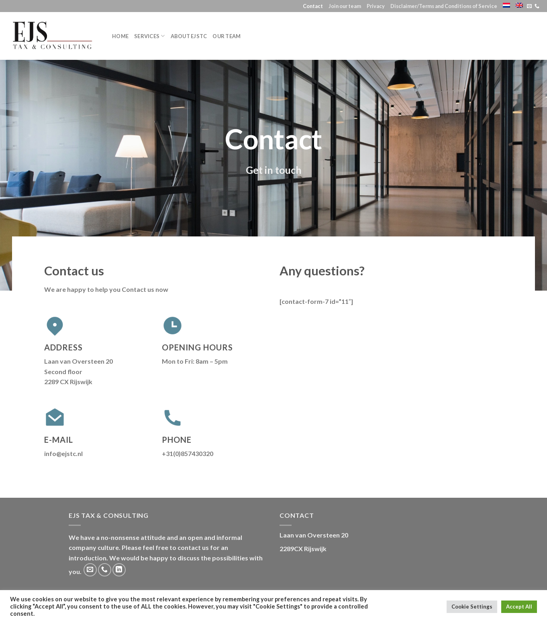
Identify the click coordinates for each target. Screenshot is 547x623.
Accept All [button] (519, 606)
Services (149, 36)
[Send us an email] (529, 6)
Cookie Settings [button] (471, 606)
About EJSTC (189, 36)
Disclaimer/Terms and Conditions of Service (443, 6)
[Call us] (537, 6)
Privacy (376, 6)
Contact (313, 6)
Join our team (345, 6)
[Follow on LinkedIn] (119, 569)
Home (120, 36)
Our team (226, 36)
